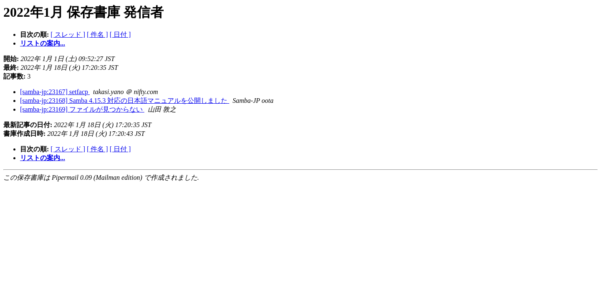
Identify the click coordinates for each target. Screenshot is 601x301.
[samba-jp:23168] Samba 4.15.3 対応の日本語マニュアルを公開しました (124, 100)
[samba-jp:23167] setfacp (55, 91)
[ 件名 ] (97, 34)
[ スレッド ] (68, 34)
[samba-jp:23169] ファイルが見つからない (82, 109)
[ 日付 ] (120, 34)
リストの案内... (42, 43)
